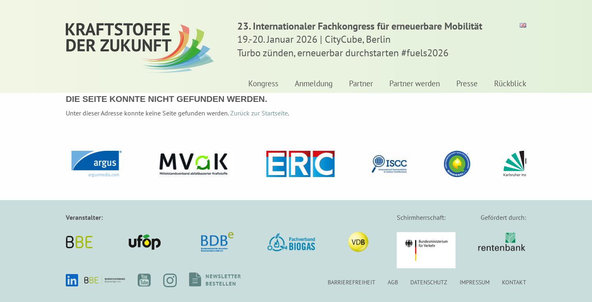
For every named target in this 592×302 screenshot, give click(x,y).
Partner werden (414, 83)
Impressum (475, 282)
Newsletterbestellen (223, 280)
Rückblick (510, 83)
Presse (467, 83)
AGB (393, 282)
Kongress (263, 83)
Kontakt (514, 282)
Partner (361, 83)
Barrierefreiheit (351, 282)
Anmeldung (314, 83)
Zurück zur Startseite (259, 113)
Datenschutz (428, 282)
